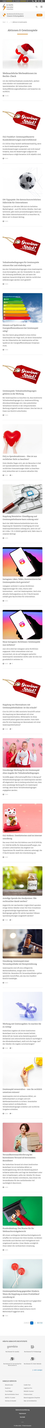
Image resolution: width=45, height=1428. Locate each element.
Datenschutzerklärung (22, 1410)
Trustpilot (21, 1)
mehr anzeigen (37, 1370)
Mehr (40, 15)
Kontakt (22, 1417)
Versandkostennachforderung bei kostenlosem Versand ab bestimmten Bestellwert (19, 1158)
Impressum (22, 1413)
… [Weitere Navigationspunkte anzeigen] (9, 22)
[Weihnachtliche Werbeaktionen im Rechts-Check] (22, 84)
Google (8, 1)
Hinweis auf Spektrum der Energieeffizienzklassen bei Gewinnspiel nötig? (20, 328)
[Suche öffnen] (36, 6)
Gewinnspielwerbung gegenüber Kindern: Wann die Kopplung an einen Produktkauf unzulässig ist (21, 1294)
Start (4, 22)
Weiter (39, 1323)
